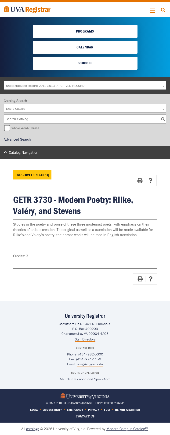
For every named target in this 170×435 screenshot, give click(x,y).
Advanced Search (17, 139)
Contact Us (85, 416)
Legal (34, 409)
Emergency (75, 409)
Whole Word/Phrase (25, 128)
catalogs (32, 428)
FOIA (107, 409)
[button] (153, 10)
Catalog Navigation (23, 152)
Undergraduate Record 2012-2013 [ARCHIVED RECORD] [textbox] (45, 86)
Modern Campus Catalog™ (127, 428)
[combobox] (85, 85)
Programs (85, 31)
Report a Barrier (127, 409)
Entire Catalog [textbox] (15, 108)
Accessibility (52, 409)
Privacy (93, 409)
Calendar (84, 47)
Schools (85, 63)
